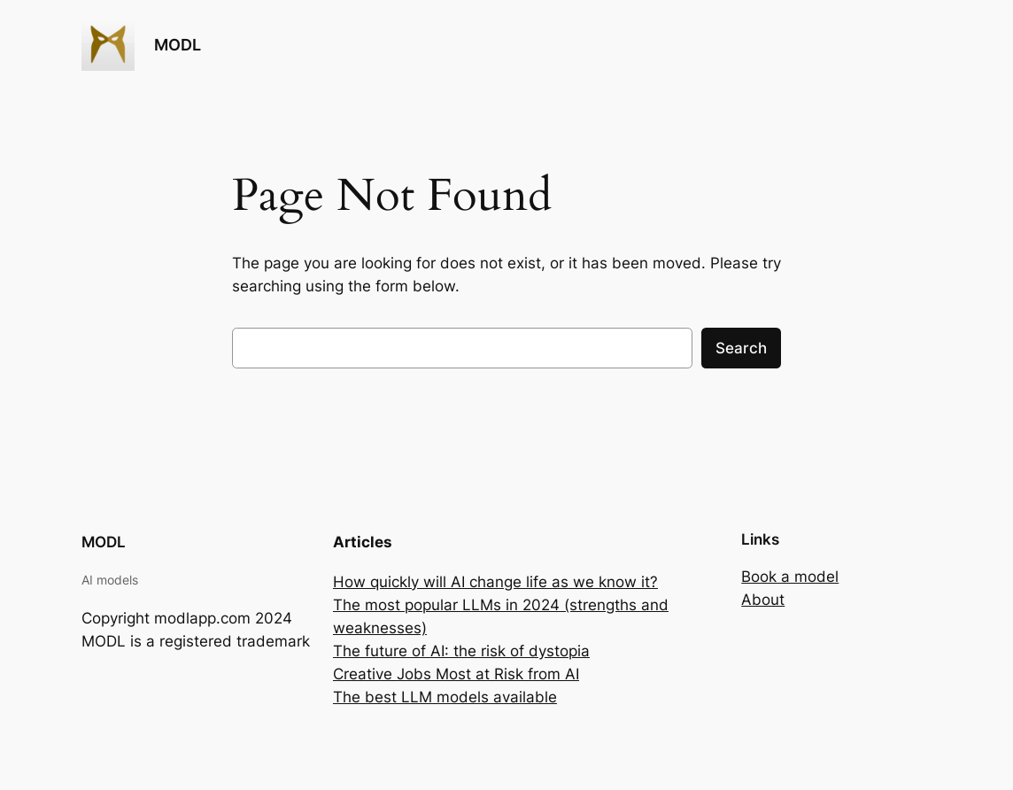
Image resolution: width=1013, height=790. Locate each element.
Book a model (790, 576)
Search (741, 348)
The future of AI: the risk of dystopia (461, 651)
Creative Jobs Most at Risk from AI (456, 674)
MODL (177, 44)
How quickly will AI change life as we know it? (495, 582)
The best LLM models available (445, 697)
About (763, 599)
